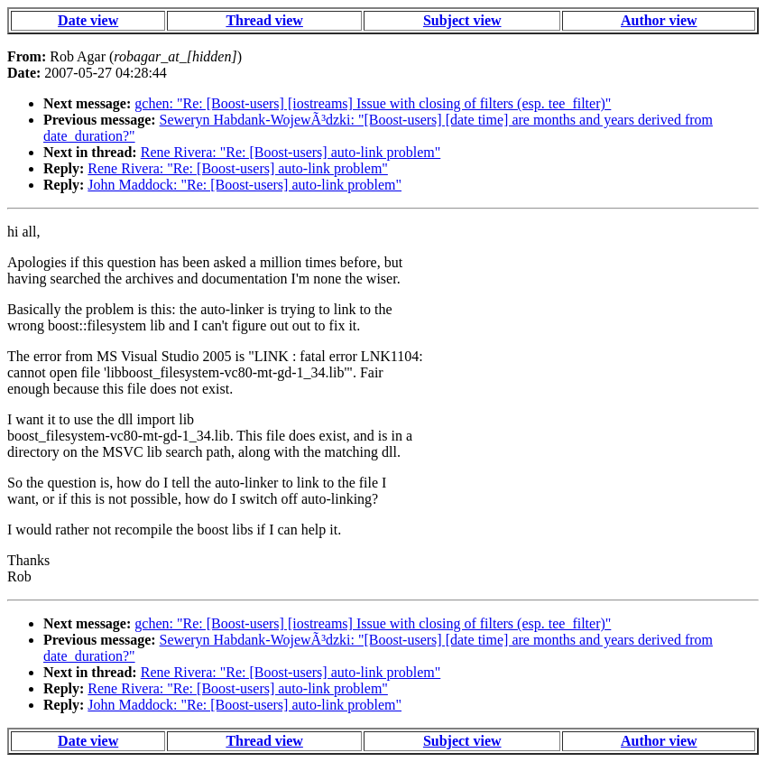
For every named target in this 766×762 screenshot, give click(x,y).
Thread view (264, 20)
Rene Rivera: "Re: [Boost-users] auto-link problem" (291, 152)
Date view (88, 20)
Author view (659, 20)
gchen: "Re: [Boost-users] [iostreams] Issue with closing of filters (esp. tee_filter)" (372, 103)
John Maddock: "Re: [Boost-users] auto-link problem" (244, 184)
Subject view (462, 20)
